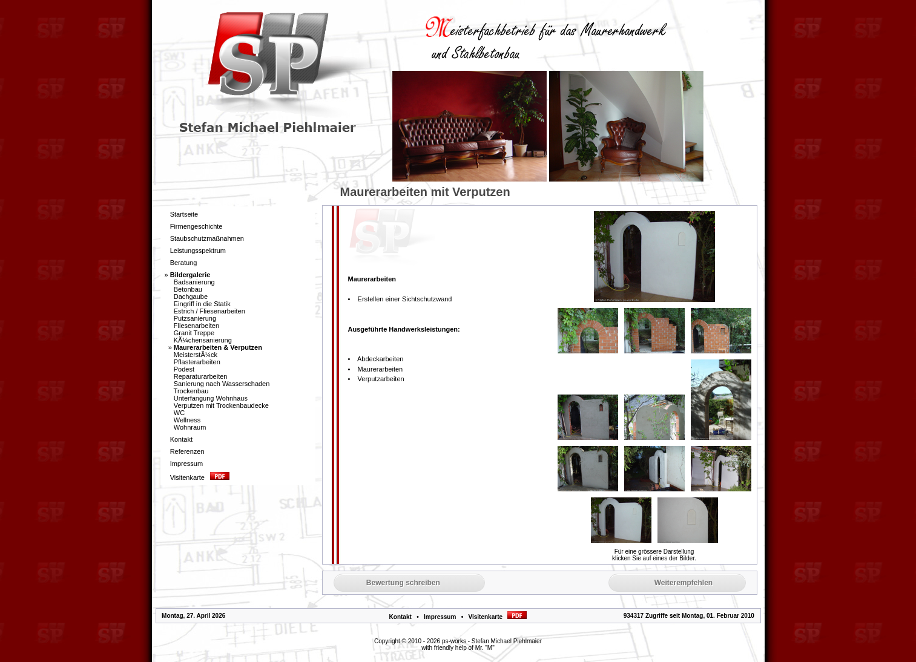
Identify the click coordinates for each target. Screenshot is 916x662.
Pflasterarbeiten (197, 361)
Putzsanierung (195, 318)
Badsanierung (194, 282)
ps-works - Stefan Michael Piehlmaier (492, 641)
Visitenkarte (498, 617)
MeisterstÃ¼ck (195, 354)
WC (179, 412)
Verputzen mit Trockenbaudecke (221, 405)
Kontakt (400, 617)
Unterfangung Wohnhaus (211, 398)
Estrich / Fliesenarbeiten (209, 311)
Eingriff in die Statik (202, 303)
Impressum (440, 617)
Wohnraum (190, 427)
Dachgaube (191, 296)
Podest (184, 369)
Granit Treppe (194, 332)
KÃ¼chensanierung (203, 340)
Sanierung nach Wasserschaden (222, 383)
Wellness (187, 420)
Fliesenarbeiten (196, 325)
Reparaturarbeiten (201, 376)
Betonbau (188, 289)
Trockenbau (191, 391)
